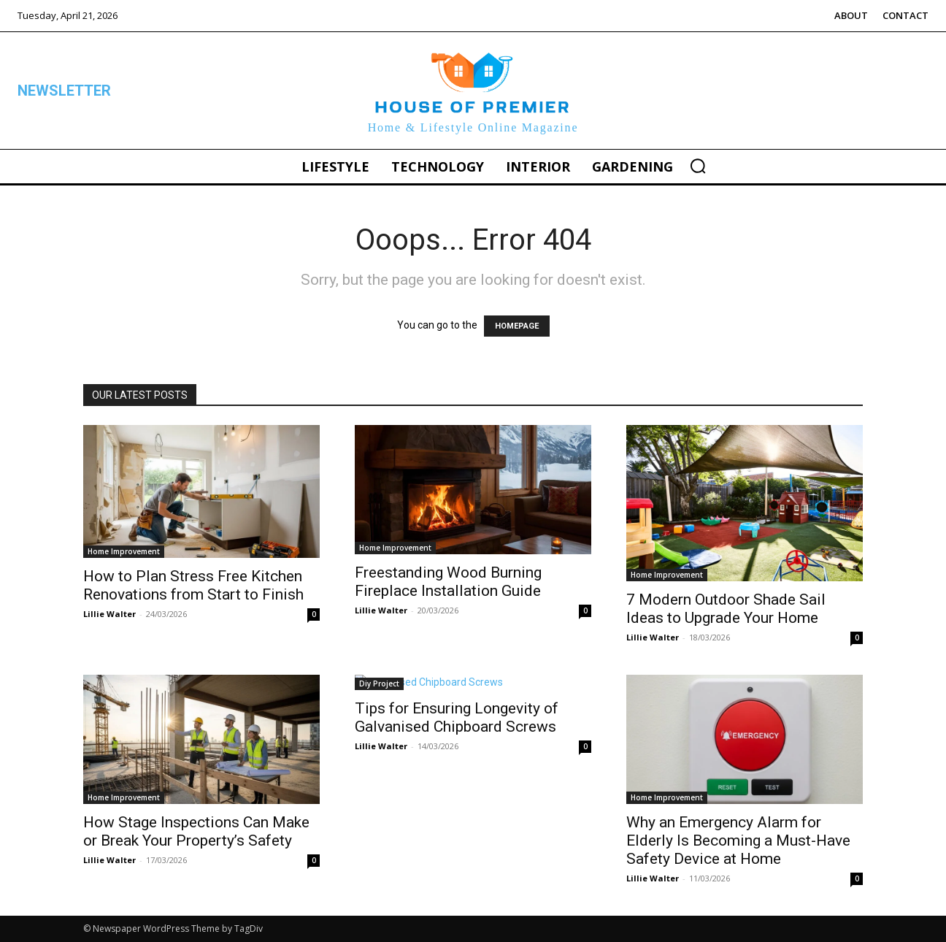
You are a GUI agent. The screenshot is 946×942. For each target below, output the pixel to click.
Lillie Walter (109, 613)
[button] (697, 165)
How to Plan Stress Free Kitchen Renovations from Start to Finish (193, 585)
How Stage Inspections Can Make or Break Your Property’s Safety (196, 831)
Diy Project (379, 683)
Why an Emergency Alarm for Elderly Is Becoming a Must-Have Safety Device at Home (738, 840)
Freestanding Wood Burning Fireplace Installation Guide (448, 582)
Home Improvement (124, 551)
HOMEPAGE (517, 326)
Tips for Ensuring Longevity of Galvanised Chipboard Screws (456, 717)
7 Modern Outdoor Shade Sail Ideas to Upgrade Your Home (726, 609)
